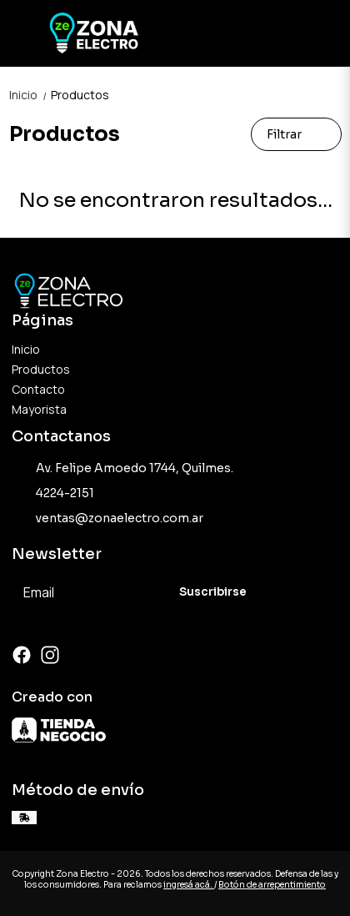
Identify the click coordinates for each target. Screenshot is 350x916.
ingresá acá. (188, 884)
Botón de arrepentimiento (272, 884)
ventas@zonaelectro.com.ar (107, 519)
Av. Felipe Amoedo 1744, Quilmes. (122, 469)
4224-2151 (53, 494)
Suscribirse (213, 592)
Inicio (30, 95)
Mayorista (39, 409)
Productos (80, 95)
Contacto (38, 389)
